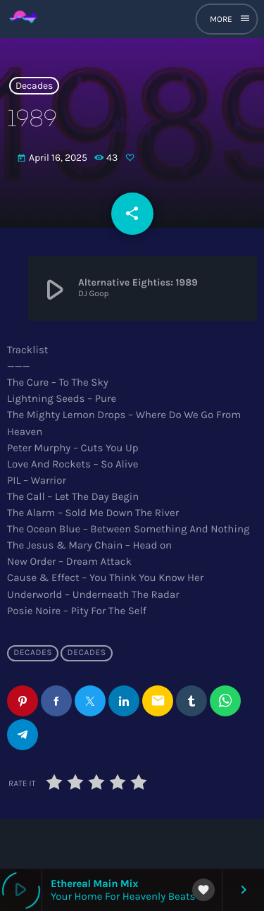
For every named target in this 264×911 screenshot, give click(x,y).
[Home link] (23, 19)
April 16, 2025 (53, 158)
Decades (34, 86)
